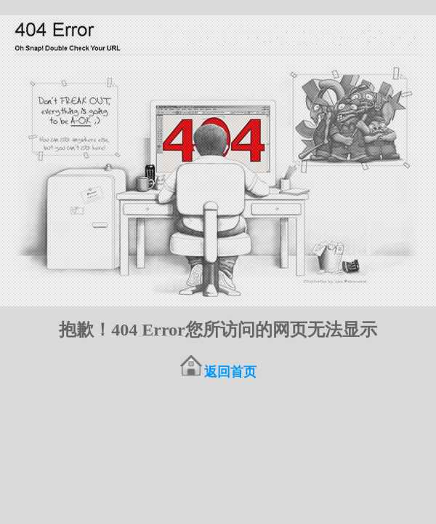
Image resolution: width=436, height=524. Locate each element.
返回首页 (230, 372)
